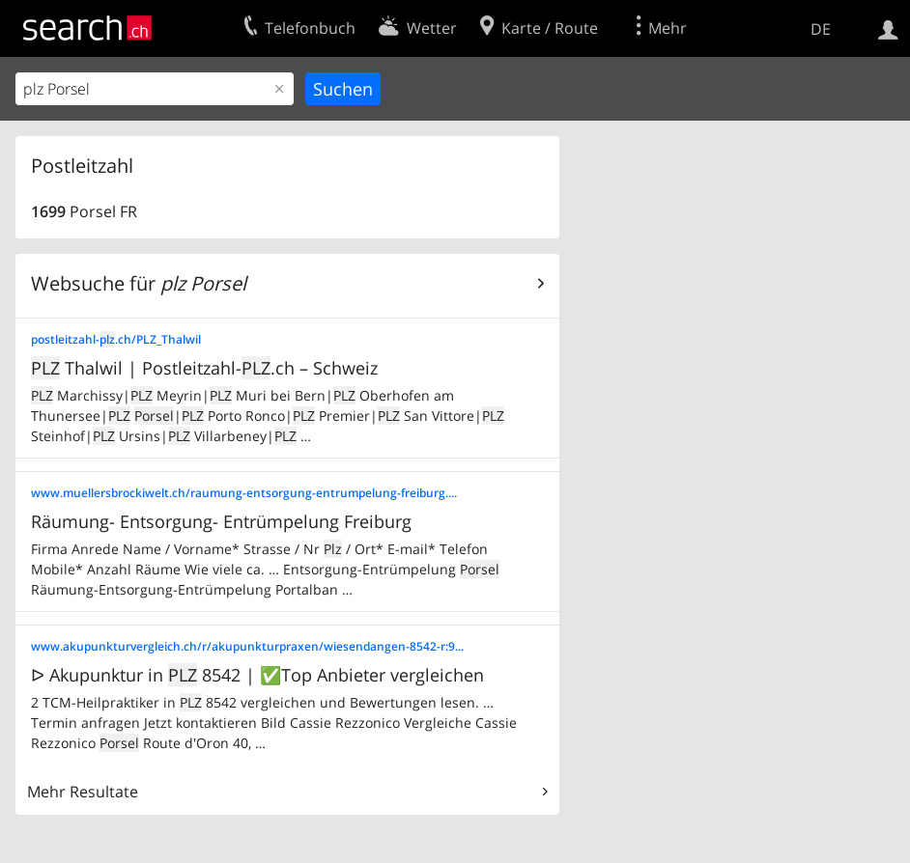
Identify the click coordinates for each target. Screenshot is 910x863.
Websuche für (138, 283)
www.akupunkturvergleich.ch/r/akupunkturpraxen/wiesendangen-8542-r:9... (247, 646)
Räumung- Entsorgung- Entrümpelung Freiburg (221, 521)
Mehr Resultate (82, 791)
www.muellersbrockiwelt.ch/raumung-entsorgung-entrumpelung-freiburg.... (244, 493)
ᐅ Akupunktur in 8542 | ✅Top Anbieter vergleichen (257, 674)
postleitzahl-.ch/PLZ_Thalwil (116, 339)
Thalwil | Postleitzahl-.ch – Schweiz (204, 367)
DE (820, 29)
